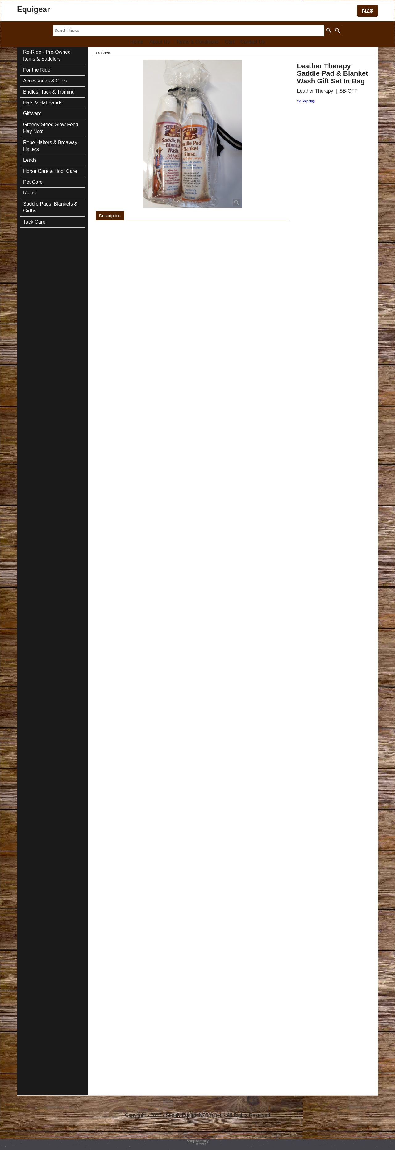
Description (110, 215)
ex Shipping (306, 101)
